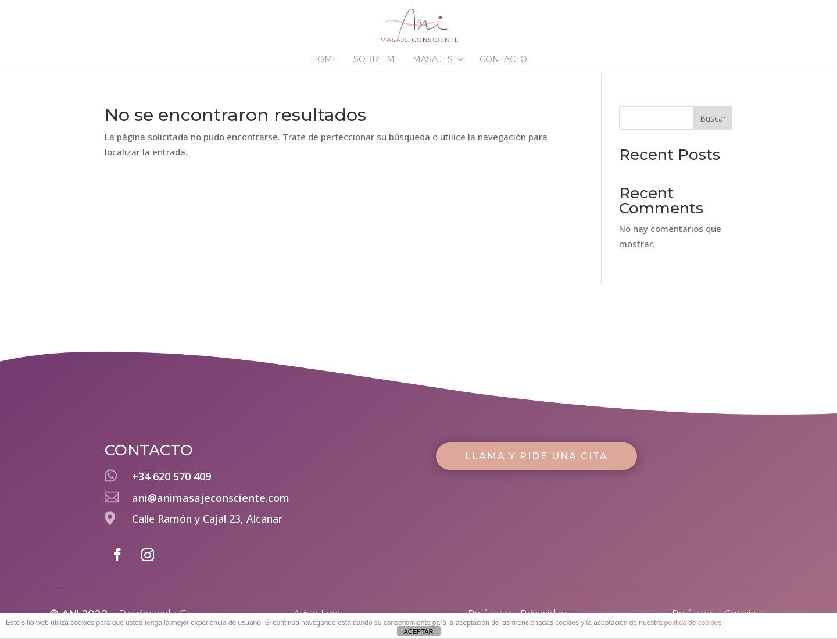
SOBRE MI (375, 60)
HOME (324, 60)
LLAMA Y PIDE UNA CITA (536, 456)
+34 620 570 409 (171, 476)
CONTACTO (503, 60)
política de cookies (693, 623)
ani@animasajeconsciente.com (210, 498)
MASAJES (433, 60)
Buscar (713, 118)
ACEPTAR (418, 631)
